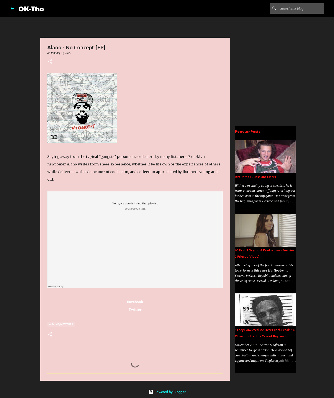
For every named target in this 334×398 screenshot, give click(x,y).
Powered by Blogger (167, 392)
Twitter (135, 309)
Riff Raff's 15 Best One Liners (255, 177)
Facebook (135, 302)
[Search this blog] (301, 8)
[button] (49, 62)
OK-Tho (31, 8)
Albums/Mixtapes (61, 324)
